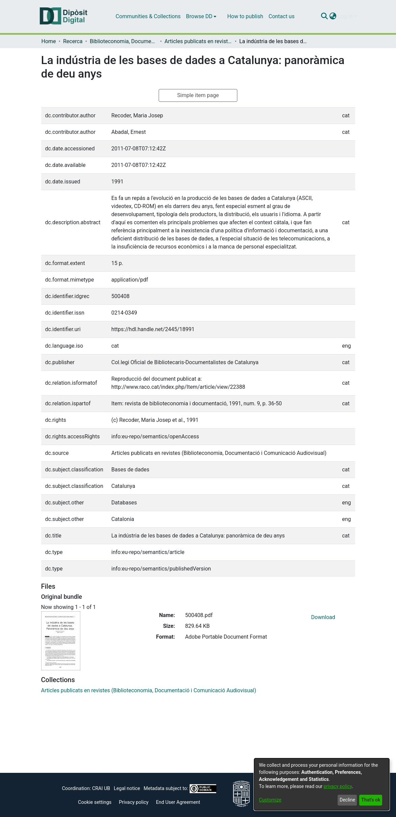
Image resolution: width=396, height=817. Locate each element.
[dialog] (321, 784)
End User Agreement (178, 802)
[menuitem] (201, 16)
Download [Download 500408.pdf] (323, 617)
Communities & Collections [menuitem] (148, 16)
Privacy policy (134, 802)
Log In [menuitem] (345, 16)
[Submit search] (324, 16)
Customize (270, 800)
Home (49, 41)
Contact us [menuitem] (281, 16)
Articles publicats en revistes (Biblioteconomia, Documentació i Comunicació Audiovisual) (198, 41)
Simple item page (198, 95)
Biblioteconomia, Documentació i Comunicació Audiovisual (123, 41)
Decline (347, 800)
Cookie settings (94, 802)
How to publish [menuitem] (245, 16)
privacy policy (337, 786)
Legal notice (127, 788)
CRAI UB (101, 788)
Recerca (73, 41)
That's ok (370, 800)
